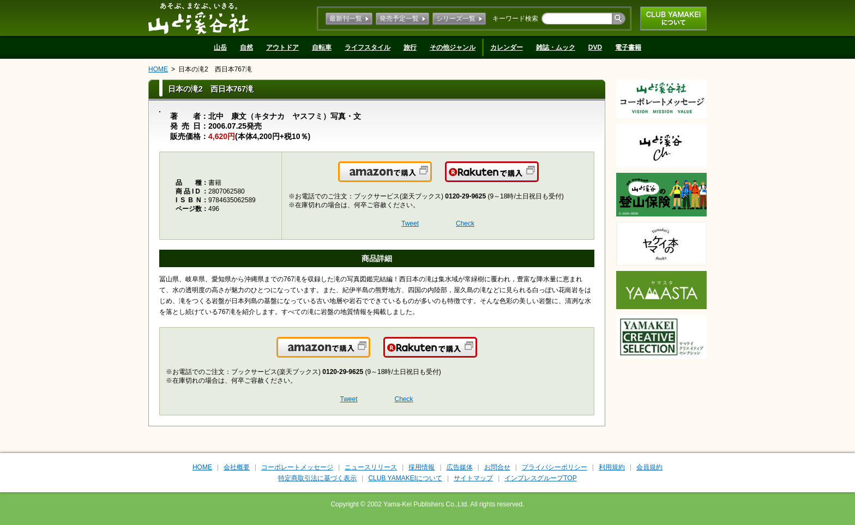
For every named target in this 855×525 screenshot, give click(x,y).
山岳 (220, 47)
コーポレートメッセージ (297, 467)
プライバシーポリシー (554, 467)
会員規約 (649, 467)
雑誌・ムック (555, 47)
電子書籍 (628, 47)
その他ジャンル (452, 47)
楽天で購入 (538, 178)
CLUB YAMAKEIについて (673, 19)
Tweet (410, 223)
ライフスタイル (367, 47)
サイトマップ (473, 478)
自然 (246, 47)
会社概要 (237, 467)
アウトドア (282, 47)
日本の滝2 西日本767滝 (215, 69)
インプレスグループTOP (540, 478)
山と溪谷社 (198, 18)
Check (465, 223)
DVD (595, 47)
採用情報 (421, 467)
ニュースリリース (371, 467)
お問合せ (497, 467)
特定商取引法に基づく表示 (317, 478)
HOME (158, 69)
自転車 (322, 47)
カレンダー (506, 47)
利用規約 (612, 467)
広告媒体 (460, 467)
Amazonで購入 (431, 178)
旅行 (410, 47)
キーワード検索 (515, 18)
